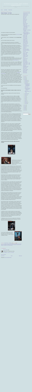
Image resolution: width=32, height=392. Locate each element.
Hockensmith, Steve (26, 45)
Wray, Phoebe (25, 72)
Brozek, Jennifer (25, 23)
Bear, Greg (24, 17)
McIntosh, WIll (25, 54)
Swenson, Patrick (25, 69)
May (25, 98)
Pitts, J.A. (24, 57)
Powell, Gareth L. (25, 58)
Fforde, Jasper (25, 36)
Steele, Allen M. (25, 67)
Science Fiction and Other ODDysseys (16, 4)
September (26, 93)
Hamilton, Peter (25, 40)
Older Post (20, 255)
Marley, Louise (25, 53)
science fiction (6, 245)
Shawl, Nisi (24, 65)
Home (11, 255)
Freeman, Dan (25, 37)
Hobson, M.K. (25, 44)
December (26, 80)
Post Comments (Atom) (8, 257)
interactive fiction (10, 244)
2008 (25, 108)
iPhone (18, 244)
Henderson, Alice (25, 42)
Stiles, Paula (25, 68)
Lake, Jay (24, 51)
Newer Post (2, 255)
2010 (25, 106)
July (25, 96)
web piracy (11, 245)
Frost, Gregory (25, 38)
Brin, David (24, 22)
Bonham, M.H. (25, 19)
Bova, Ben (24, 21)
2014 (25, 76)
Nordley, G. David (25, 55)
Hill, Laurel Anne (25, 43)
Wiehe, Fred (25, 71)
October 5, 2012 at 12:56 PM (8, 252)
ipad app (15, 244)
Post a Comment (3, 254)
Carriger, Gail (25, 24)
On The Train (18, 34)
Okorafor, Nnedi (25, 56)
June (25, 97)
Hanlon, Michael (25, 41)
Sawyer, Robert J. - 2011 (26, 64)
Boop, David (25, 20)
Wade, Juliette (25, 70)
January (26, 103)
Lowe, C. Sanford (25, 52)
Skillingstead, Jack (25, 66)
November (26, 81)
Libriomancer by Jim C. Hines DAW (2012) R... (27, 89)
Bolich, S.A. (24, 18)
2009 (25, 107)
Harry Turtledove (4, 244)
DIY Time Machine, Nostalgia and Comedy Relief (27, 85)
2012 (25, 79)
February (26, 102)
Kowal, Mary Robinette (26, 50)
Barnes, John (25, 16)
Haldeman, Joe (25, 39)
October (26, 82)
